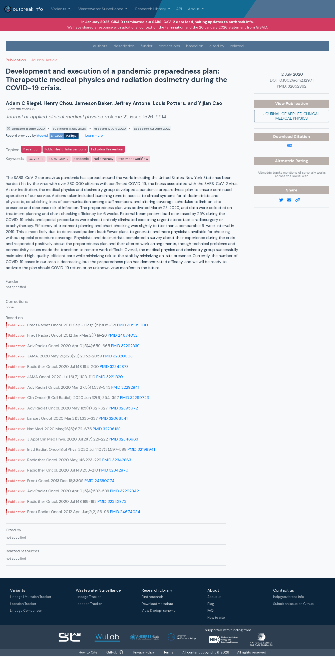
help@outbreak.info (288, 597)
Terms (170, 652)
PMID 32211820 (109, 376)
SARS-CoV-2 (59, 159)
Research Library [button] (151, 9)
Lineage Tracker (88, 597)
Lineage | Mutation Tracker (30, 597)
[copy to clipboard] (299, 200)
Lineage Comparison (26, 610)
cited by (216, 46)
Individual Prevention (107, 149)
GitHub (114, 652)
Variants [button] (59, 9)
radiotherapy (103, 159)
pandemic (81, 159)
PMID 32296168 (107, 428)
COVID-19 (36, 159)
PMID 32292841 (125, 387)
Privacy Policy (144, 652)
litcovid (58, 135)
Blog (210, 604)
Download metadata (157, 604)
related (237, 46)
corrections (169, 46)
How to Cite (87, 652)
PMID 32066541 (113, 418)
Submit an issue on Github (293, 604)
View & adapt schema (159, 610)
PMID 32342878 (114, 366)
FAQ (210, 610)
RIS (289, 145)
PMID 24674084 (125, 511)
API (179, 9)
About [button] (194, 9)
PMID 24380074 (100, 480)
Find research (152, 597)
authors (100, 46)
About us (214, 597)
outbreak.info (23, 9)
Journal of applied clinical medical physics (291, 116)
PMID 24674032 (123, 335)
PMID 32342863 (116, 460)
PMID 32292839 (125, 345)
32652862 (297, 86)
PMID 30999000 (132, 325)
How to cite (216, 617)
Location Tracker (23, 604)
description (124, 46)
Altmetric (285, 160)
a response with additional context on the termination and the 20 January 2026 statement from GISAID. (181, 27)
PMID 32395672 (123, 408)
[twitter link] (283, 200)
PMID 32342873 (112, 501)
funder (147, 46)
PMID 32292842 (124, 491)
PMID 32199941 (141, 449)
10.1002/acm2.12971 (295, 80)
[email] (291, 200)
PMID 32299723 (134, 397)
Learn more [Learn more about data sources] (94, 135)
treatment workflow (133, 159)
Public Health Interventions (65, 149)
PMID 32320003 (118, 356)
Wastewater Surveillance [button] (101, 9)
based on (194, 46)
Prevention (31, 149)
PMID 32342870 (113, 470)
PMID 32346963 (123, 439)
